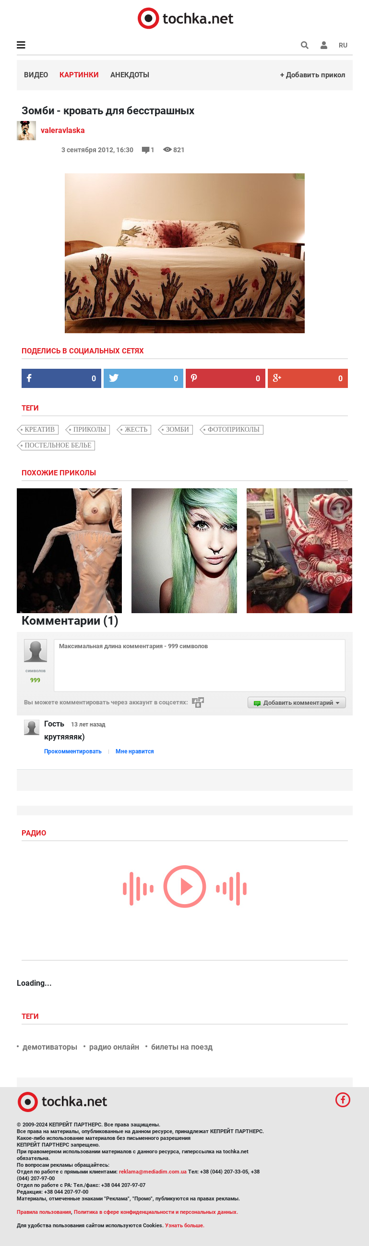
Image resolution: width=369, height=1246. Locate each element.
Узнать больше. (184, 1225)
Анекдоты (129, 75)
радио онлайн (114, 1047)
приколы (89, 429)
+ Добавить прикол (312, 75)
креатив (40, 429)
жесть (136, 429)
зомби (177, 429)
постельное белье (58, 445)
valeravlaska (63, 130)
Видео (36, 75)
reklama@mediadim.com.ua (153, 1172)
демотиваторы (50, 1047)
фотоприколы (234, 429)
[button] (323, 45)
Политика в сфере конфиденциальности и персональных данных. (156, 1212)
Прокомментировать (73, 751)
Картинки (79, 75)
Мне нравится (135, 751)
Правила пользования (44, 1212)
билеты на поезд (182, 1047)
